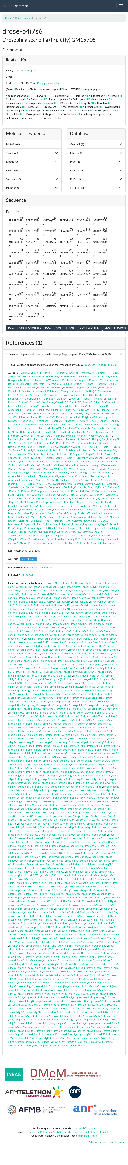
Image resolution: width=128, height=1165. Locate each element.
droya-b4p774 (43, 1015)
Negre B (58, 435)
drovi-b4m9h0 (43, 941)
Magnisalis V (15, 513)
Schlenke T (52, 454)
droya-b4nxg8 (26, 1001)
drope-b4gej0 (109, 779)
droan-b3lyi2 (106, 586)
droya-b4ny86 (95, 1001)
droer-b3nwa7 (65, 653)
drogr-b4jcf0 (81, 682)
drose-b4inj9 (103, 860)
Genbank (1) (77, 144)
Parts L (60, 439)
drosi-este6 (15, 901)
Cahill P (101, 483)
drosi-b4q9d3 (80, 867)
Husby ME (106, 502)
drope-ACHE (93, 767)
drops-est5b (56, 816)
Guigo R (103, 405)
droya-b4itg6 (15, 997)
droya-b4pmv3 (76, 1023)
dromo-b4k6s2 (16, 727)
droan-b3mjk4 (75, 612)
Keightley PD (89, 417)
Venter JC (24, 465)
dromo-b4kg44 (80, 742)
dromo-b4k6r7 (33, 723)
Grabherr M (71, 542)
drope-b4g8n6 (69, 771)
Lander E (104, 420)
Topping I (61, 535)
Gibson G (87, 402)
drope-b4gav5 (68, 775)
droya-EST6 (100, 1034)
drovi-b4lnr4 (31, 912)
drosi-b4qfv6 (97, 875)
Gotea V (34, 405)
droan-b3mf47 (44, 608)
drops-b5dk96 (32, 812)
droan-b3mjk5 (92, 612)
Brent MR (30, 387)
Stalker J (12, 531)
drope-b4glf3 (42, 786)
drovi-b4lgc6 (31, 904)
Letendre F (114, 505)
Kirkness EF (14, 420)
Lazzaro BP (31, 424)
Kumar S (84, 420)
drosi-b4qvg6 (80, 890)
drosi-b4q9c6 (48, 867)
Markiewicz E (15, 524)
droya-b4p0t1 (59, 1008)
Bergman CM (63, 372)
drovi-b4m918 (95, 941)
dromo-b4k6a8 (109, 716)
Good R (24, 405)
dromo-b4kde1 (71, 734)
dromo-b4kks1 (25, 753)
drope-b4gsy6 (60, 797)
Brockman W (38, 542)
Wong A (73, 468)
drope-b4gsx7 (43, 797)
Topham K (48, 535)
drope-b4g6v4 (33, 771)
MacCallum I (109, 542)
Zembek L (90, 539)
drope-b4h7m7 (60, 804)
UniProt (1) (76, 170)
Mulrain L (92, 516)
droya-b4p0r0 (51, 1004)
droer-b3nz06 (92, 656)
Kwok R (94, 420)
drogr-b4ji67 (40, 701)
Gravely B (45, 405)
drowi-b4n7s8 (67, 971)
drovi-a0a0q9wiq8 (94, 1041)
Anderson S (28, 479)
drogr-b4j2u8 (64, 675)
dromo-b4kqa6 (35, 756)
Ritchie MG (94, 446)
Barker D (13, 383)
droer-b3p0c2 (65, 660)
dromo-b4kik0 (77, 745)
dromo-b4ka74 (105, 727)
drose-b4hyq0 (25, 845)
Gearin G (13, 498)
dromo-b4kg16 (62, 742)
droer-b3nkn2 (81, 645)
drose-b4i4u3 (15, 849)
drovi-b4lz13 (62, 927)
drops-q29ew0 (107, 816)
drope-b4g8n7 (86, 771)
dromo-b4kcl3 (84, 730)
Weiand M (25, 539)
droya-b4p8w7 (102, 1012)
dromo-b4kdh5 (16, 738)
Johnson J (24, 417)
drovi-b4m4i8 (111, 934)
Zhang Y (84, 472)
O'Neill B (91, 520)
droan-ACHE (54, 583)
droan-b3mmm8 (94, 620)
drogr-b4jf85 (15, 697)
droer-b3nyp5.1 (83, 653)
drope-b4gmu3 (17, 790)
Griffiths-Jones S (78, 405)
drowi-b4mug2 (94, 952)
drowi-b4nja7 (92, 986)
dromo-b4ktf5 (50, 760)
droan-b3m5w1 (26, 597)
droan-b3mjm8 (65, 616)
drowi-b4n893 (78, 978)
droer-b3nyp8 (42, 656)
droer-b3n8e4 (25, 634)
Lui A (99, 509)
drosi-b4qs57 (41, 886)
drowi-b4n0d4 (68, 964)
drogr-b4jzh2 (112, 708)
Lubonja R (89, 509)
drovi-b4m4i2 (100, 930)
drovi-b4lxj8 (92, 923)
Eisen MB (37, 372)
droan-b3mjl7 (31, 616)
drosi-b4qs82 (57, 886)
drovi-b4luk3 (107, 919)
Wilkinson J (39, 539)
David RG (88, 394)
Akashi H (28, 380)
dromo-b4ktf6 (67, 760)
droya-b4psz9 (32, 1034)
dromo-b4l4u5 (42, 767)
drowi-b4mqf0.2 (44, 949)
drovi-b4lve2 (61, 923)
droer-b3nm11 (99, 645)
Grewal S (91, 498)
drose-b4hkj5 (75, 830)
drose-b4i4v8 (57, 853)
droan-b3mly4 (42, 620)
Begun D (67, 383)
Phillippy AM (99, 439)
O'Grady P (106, 435)
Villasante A (72, 465)
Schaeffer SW (24, 454)
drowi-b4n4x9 (42, 967)
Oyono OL (29, 524)
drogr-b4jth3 (79, 705)
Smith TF (39, 457)
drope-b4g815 (16, 775)
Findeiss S (98, 398)
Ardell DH (72, 380)
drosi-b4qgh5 (25, 878)
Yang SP (26, 472)
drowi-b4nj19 (75, 986)
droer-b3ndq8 (75, 642)
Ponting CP (113, 439)
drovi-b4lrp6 (15, 915)
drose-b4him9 (41, 830)
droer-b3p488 (84, 668)
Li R (63, 424)
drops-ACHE (104, 808)
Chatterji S (90, 391)
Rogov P (21, 528)
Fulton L (12, 402)
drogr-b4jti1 (95, 705)
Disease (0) (12, 170)
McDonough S (71, 513)
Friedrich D (98, 494)
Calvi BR (93, 387)
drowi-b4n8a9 (67, 975)
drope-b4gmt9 (94, 786)
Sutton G (25, 461)
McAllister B (15, 431)
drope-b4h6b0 (43, 804)
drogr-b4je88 (48, 690)
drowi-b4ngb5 (26, 986)
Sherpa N (72, 528)
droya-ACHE (76, 993)
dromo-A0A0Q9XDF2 (55, 738)
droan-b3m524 (98, 601)
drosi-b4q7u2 (15, 867)
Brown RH (56, 387)
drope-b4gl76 (25, 786)
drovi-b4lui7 (45, 919)
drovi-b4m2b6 (33, 930)
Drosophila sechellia (48, 83)
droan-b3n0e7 (96, 623)
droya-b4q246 (84, 1034)
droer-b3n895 (74, 1045)
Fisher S (63, 494)
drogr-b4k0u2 (16, 712)
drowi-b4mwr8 (34, 960)
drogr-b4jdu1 (75, 1041)
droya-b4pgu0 (85, 1019)
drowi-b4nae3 (62, 982)
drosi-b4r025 (79, 897)
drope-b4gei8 (75, 779)
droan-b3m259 (44, 601)
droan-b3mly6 (76, 620)
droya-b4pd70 (111, 1015)
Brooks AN (43, 387)
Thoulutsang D (33, 535)
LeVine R (14, 509)
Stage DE (61, 457)
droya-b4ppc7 (84, 1026)
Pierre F (66, 524)
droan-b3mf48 (62, 608)
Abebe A (43, 476)
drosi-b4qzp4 (105, 893)
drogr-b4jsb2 (63, 705)
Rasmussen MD (16, 446)
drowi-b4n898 (26, 982)
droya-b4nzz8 (112, 1001)
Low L (15, 428)
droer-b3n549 (16, 638)
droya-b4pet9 (34, 1019)
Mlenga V (63, 516)
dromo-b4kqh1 (88, 756)
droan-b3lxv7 (103, 583)
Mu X (39, 435)
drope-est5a (59, 808)
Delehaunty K (15, 398)
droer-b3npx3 (60, 649)
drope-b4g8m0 (51, 771)
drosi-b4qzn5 (25, 893)
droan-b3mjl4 (15, 616)
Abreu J (63, 476)
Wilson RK (36, 468)
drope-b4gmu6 (70, 790)
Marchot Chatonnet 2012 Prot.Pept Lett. (89, 1131)
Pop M (12, 442)
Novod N (80, 520)
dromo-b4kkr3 (85, 749)
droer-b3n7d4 (100, 631)
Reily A (53, 446)
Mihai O (12, 516)
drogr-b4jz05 (96, 708)
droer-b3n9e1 (75, 634)
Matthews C (40, 513)
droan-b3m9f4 (97, 597)
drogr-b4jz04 (80, 708)
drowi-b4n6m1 (77, 967)
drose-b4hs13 (32, 834)
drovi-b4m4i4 (45, 934)
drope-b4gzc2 (16, 801)
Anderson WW (43, 380)
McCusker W (55, 513)
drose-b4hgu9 (34, 827)
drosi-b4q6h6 (105, 864)
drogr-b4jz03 (64, 708)
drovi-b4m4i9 (16, 938)
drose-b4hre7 (15, 834)
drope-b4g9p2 (104, 771)
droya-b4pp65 (33, 1026)
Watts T (12, 468)
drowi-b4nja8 (108, 986)
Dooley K (53, 491)
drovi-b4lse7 (46, 915)
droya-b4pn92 (16, 1026)
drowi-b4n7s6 (34, 971)
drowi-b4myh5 (51, 964)
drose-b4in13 (87, 860)
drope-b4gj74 (66, 782)
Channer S (112, 483)
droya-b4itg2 (107, 993)
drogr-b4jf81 (56, 693)
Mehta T (85, 513)
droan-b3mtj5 (43, 623)
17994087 (27, 575)
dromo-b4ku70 (26, 1041)
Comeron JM (40, 394)
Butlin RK (68, 387)
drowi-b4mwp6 (88, 956)
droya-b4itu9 (31, 997)
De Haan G (113, 487)
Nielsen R (82, 435)
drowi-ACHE (49, 945)
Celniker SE (53, 391)
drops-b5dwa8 (101, 812)
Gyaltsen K (103, 498)
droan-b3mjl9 (48, 616)
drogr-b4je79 (15, 690)
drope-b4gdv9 (59, 779)
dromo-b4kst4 (105, 756)
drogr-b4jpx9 (15, 705)
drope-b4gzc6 (33, 801)
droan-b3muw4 (60, 623)
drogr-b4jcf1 (97, 682)
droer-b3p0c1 (48, 660)
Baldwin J (106, 472)
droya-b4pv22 (49, 1034)
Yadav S (62, 539)
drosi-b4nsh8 (39, 864)
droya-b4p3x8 (94, 1008)
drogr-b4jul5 (110, 705)
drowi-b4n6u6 (17, 971)
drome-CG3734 (103, 712)
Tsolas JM (99, 461)
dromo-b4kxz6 (44, 764)
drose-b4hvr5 (99, 834)
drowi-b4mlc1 (99, 945)
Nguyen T (25, 520)
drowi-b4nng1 (42, 993)
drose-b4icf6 (81, 856)
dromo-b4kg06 (44, 742)
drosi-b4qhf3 (58, 878)
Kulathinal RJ (71, 420)
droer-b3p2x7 (99, 660)
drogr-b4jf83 (88, 693)
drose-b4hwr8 (26, 838)
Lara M (82, 505)
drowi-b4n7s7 (50, 971)
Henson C (32, 502)
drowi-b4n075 (101, 975)
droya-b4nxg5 (98, 997)
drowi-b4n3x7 (25, 967)
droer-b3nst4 (48, 653)
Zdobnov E (62, 472)
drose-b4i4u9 (48, 849)
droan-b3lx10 (70, 583)
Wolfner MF (61, 468)
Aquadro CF (58, 380)
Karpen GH (62, 417)
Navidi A (103, 516)
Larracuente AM (68, 376)
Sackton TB (51, 376)
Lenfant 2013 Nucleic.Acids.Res (46, 1131)
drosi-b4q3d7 (55, 864)
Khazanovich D (48, 505)
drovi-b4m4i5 (62, 934)
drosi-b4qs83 (73, 886)
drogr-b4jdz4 (89, 686)
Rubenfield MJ (41, 450)
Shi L (81, 528)
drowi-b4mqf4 (97, 949)
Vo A (94, 535)
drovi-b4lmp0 (15, 912)
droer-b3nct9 (25, 642)
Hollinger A (45, 502)
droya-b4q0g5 (67, 1034)
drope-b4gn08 (16, 793)
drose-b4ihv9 (40, 860)
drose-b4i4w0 (74, 853)
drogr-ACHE (39, 671)
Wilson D (23, 468)
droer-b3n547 (109, 634)
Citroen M (41, 487)
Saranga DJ (109, 450)
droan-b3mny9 (26, 623)
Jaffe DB (94, 413)
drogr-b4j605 (15, 682)
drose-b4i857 (15, 856)
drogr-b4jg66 (80, 697)
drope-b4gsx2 (26, 797)
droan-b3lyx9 (31, 594)
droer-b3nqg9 (93, 649)
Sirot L (100, 454)
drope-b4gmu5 (53, 790)
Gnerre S (110, 402)
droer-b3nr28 (15, 653)
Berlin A (98, 479)
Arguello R (85, 380)
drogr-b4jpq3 (104, 701)
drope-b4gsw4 (102, 793)
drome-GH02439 (56, 716)
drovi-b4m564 (60, 941)
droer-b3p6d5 (76, 664)
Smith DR (49, 372)
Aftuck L (83, 476)
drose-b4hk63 (58, 830)
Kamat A (12, 505)
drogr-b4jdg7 (24, 686)
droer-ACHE (58, 627)
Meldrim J (96, 513)
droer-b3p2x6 (82, 660)
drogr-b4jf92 (63, 697)
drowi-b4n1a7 (85, 964)
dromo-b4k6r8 (51, 723)
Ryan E (40, 528)
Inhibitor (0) (13, 187)
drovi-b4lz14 (78, 927)
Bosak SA (102, 383)
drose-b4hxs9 (51, 841)
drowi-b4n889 (43, 978)
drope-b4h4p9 (68, 801)
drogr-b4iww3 (72, 671)
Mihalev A (23, 516)
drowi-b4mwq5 (106, 956)
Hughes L (82, 502)
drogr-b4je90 (81, 690)
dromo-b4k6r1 (51, 719)
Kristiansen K (43, 420)
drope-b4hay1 (26, 808)
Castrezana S (38, 391)
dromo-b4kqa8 (70, 756)
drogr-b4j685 (32, 682)
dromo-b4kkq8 (51, 749)
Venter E (12, 465)
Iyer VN (26, 376)
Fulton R (23, 402)
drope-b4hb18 (43, 808)
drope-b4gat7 (51, 775)
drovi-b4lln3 (93, 908)
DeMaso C (27, 491)
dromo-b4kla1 (59, 753)
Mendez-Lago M (76, 431)
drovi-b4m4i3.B (28, 934)
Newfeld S (69, 435)
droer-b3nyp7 (25, 656)
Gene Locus (21, 18)
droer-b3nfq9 (48, 645)
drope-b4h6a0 (101, 801)
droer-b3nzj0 (15, 660)
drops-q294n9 (43, 823)
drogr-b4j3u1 (80, 675)
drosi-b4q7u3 (31, 867)
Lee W (91, 505)
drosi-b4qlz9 (87, 882)
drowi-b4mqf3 (80, 949)
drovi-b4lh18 (15, 908)
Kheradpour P (106, 417)
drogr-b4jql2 (31, 705)
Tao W (47, 461)
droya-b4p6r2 (67, 1012)
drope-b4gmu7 (88, 790)
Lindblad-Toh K (92, 424)
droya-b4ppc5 (50, 1026)
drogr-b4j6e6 (41, 679)
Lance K (73, 505)
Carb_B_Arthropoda (26, 70)
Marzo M (85, 428)
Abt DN (105, 376)
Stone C (63, 531)
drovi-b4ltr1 (30, 919)
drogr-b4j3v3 (97, 675)
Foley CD (74, 494)
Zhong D (101, 539)
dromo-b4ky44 (97, 764)
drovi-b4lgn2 (95, 904)
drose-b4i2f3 (91, 845)
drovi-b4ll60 (62, 908)
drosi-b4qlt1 (72, 882)
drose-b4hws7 (77, 838)
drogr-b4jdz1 (57, 686)
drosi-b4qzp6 (31, 897)
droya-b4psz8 (15, 1034)
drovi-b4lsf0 (77, 915)
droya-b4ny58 (78, 1001)
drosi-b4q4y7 (89, 864)
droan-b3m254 (26, 601)
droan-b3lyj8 (47, 590)
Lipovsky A (26, 509)
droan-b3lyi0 (90, 586)
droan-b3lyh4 (24, 586)
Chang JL (66, 391)
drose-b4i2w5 (108, 845)
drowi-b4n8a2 (16, 975)
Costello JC (55, 394)
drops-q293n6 (102, 819)
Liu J (42, 509)
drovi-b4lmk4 (108, 908)
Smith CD (28, 457)
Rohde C (17, 450)
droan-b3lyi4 (31, 590)
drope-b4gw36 (111, 797)
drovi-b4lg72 (15, 904)
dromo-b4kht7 (43, 745)
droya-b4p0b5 (17, 1004)
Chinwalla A (104, 391)
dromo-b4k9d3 (51, 727)
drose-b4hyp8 (102, 841)
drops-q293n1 (50, 819)
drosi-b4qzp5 (15, 897)
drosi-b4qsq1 (31, 890)
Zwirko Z (13, 542)
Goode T (53, 498)
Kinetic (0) (12, 161)
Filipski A (86, 398)
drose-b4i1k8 (75, 845)
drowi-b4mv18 (16, 956)
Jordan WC (49, 417)
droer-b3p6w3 (94, 664)
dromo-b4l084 (76, 767)
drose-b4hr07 (91, 830)
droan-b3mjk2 (42, 612)
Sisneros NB (14, 457)
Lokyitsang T (60, 509)
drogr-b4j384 (107, 679)
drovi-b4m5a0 (50, 938)
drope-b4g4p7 (16, 771)
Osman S (102, 520)
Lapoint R (18, 424)
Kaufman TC (102, 372)
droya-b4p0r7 (68, 1004)
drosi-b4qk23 (39, 882)
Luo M (42, 428)
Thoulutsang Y (16, 535)
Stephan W (83, 457)
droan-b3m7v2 (62, 597)
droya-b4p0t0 (42, 1008)
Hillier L (115, 409)
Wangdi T (13, 539)
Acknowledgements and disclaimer (107, 1142)
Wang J (96, 465)
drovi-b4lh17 (111, 904)
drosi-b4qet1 (81, 875)
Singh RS (90, 454)
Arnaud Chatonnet (86, 1128)
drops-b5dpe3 (49, 812)
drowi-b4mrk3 (60, 952)
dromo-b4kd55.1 (103, 730)
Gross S (93, 405)
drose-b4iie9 (56, 860)
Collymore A (55, 487)
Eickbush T (63, 398)
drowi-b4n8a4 (50, 975)
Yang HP (16, 472)
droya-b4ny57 (61, 1001)
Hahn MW (42, 409)
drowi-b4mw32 (34, 956)
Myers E (47, 435)
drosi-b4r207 (96, 897)
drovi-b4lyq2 (15, 927)
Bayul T (88, 479)
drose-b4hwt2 (111, 838)
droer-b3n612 (84, 638)
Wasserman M (108, 465)
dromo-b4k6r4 (86, 719)
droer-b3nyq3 (75, 656)
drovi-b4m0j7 (110, 927)
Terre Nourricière (87, 1135)
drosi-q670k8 (30, 901)
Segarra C (78, 454)
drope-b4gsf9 (84, 793)
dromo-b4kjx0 (94, 745)
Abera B (53, 476)
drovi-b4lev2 (62, 901)
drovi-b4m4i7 (95, 934)
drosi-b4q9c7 (64, 867)
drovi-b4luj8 (76, 919)
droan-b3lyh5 (41, 586)
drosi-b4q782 (32, 875)
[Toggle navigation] (120, 6)
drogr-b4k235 (67, 712)
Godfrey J (13, 405)
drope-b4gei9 (92, 779)
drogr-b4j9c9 (57, 679)
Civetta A (13, 394)
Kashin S (34, 505)
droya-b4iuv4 (47, 997)
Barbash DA (111, 380)
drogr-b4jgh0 (96, 697)
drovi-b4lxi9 (77, 923)
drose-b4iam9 (49, 856)
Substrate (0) (13, 179)
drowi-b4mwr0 (16, 960)
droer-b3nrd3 (32, 653)
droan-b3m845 (27, 605)
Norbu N (69, 520)
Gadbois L (111, 494)
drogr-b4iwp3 (54, 671)
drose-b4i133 (107, 853)
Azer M (51, 479)
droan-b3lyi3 (15, 590)
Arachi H (40, 479)
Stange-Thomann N (29, 531)
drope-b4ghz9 (16, 782)
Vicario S (36, 465)
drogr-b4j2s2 (47, 675)
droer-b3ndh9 (58, 642)
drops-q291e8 (33, 819)
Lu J (36, 428)
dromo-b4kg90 (98, 742)
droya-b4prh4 (77, 1030)
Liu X (36, 509)
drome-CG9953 (16, 716)
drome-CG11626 (36, 716)
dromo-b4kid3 (60, 745)
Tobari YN (73, 461)
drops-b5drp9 (66, 812)
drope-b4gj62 (32, 782)
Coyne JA (68, 394)
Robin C (106, 446)
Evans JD (75, 398)
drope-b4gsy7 (77, 797)
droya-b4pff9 (50, 1019)
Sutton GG (37, 461)
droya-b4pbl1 (77, 1015)
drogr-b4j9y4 (74, 679)
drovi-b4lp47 (47, 912)
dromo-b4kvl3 (84, 760)
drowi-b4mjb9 (65, 945)
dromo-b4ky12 (62, 764)
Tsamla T (72, 535)
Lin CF (69, 424)
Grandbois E (77, 498)
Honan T (58, 502)
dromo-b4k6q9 (34, 719)
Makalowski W (71, 428)
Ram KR (96, 442)
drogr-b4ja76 (48, 682)
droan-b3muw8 (78, 623)
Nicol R (48, 520)
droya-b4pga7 (68, 1019)
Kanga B (23, 505)
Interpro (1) (76, 152)
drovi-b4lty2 (59, 1041)
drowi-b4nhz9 (42, 986)
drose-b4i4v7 (41, 853)
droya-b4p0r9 (102, 1004)
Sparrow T (99, 528)
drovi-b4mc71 (16, 945)
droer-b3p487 (67, 668)
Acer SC (73, 476)
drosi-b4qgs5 (41, 878)
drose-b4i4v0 (64, 849)
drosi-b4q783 (48, 875)
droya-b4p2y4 (41, 1045)
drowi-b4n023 (84, 975)
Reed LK (30, 446)
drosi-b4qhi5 (89, 878)
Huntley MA (81, 413)
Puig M (70, 442)
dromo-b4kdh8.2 (98, 738)
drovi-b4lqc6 (94, 912)
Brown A (91, 483)
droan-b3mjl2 (109, 612)
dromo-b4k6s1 (103, 723)
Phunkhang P (53, 524)
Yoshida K (49, 472)
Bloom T (12, 483)
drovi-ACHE (46, 901)
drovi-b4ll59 (47, 908)
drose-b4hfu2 (94, 823)
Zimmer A (113, 539)
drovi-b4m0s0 (15, 930)
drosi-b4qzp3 (89, 893)
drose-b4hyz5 (59, 845)
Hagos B (13, 502)
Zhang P (73, 472)
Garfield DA (61, 402)
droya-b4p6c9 (17, 1012)
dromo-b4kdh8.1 (78, 738)
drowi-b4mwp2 (70, 956)
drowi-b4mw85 (52, 956)
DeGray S (14, 491)
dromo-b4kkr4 (102, 749)
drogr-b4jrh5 (47, 705)
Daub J (78, 394)
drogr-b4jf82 (72, 693)
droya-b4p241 (26, 1015)
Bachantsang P (64, 479)
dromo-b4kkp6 (16, 749)
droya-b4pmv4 (93, 1023)
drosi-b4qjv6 (24, 882)
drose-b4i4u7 (31, 849)
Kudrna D (57, 420)
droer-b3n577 (67, 638)
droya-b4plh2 (41, 1023)
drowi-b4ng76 (96, 982)
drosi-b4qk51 (56, 882)
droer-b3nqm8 (111, 649)
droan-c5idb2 (42, 627)
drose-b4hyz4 (42, 845)
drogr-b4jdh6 (41, 686)
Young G (72, 539)
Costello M (80, 487)
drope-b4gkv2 (100, 782)
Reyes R (113, 524)
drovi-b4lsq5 (109, 915)
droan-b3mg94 (79, 608)
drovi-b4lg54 (109, 901)
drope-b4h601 (96, 804)
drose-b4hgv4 (85, 827)
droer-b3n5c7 (73, 627)
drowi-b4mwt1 (69, 960)
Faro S (39, 494)
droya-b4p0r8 (85, 1004)
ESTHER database (15, 6)
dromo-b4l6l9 (59, 767)
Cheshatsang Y (16, 487)
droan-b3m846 (44, 605)
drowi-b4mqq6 (26, 952)
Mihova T (36, 516)
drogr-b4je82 (31, 690)
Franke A (86, 494)
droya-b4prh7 (111, 1030)
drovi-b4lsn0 (93, 915)
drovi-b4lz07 (47, 927)
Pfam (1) (75, 161)
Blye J (22, 483)
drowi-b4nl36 (81, 989)
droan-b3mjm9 (82, 616)
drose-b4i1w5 (77, 1038)
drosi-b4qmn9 (103, 882)
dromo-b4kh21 (26, 745)
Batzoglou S (54, 383)
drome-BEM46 (85, 712)
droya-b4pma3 (58, 1023)
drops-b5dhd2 (15, 812)
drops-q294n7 (26, 823)
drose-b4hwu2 (34, 841)
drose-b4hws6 (60, 838)
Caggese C (81, 387)
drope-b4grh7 (68, 793)
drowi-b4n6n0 (94, 967)
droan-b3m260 (62, 601)
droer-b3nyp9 (59, 656)
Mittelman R (49, 516)
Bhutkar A (78, 383)
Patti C (41, 524)
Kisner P (62, 505)
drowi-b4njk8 (31, 989)
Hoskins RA (40, 413)
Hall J (23, 502)
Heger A (105, 409)
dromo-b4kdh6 (34, 738)
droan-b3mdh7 (80, 605)
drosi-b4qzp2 (73, 893)
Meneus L (108, 513)
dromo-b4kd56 (36, 734)
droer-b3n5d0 (90, 627)
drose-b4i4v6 (24, 853)
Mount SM (29, 435)
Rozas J (27, 450)
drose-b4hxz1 (85, 841)
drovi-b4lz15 (94, 927)
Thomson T (99, 531)
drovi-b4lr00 (110, 912)
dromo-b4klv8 (76, 753)
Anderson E (14, 479)
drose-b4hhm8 (102, 827)
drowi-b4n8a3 (33, 975)
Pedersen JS (72, 439)
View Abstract (28, 559)
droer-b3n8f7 (42, 634)
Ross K (31, 528)
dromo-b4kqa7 (52, 756)
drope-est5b (74, 808)
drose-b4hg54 (111, 823)
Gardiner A (48, 402)
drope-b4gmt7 (76, 786)
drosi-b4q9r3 (41, 871)
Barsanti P (25, 383)
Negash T (13, 520)
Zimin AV (95, 472)
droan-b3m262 (80, 601)
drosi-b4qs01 (24, 886)
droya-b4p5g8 (111, 1008)
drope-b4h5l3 (84, 801)
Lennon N (101, 505)
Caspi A (26, 391)
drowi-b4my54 (16, 964)
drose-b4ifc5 (24, 860)
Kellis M (115, 372)
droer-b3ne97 (15, 645)
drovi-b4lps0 (78, 912)
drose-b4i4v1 (81, 849)
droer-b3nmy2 (26, 649)
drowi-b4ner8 (79, 982)
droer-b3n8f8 (58, 634)
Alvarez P (24, 542)
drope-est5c (89, 808)
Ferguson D (51, 494)
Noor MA (94, 435)
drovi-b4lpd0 (63, 912)
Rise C (11, 528)
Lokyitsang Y (76, 509)
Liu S (49, 509)
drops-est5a (41, 816)
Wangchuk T (105, 535)
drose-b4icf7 (97, 856)
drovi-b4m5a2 (84, 938)
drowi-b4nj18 (59, 986)
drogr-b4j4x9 (24, 679)
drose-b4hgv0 (51, 827)
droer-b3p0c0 (31, 660)
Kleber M (84, 542)
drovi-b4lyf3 (107, 923)
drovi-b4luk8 (15, 923)
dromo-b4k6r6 (16, 723)
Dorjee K (100, 491)
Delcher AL (101, 394)
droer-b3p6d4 (59, 664)
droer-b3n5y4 (49, 631)
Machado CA (54, 428)
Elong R (12, 494)
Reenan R (42, 446)
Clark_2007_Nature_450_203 (101, 364)
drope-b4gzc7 (50, 801)
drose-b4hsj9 (49, 834)
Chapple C (77, 391)
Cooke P (68, 487)
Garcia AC (34, 402)
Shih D (89, 528)
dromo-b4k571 (69, 727)
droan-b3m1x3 (65, 594)
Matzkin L (111, 428)
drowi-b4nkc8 (48, 989)
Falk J (21, 494)
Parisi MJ (39, 439)
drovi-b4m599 (78, 941)
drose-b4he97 (77, 823)
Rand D (106, 442)
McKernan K (59, 431)
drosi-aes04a (23, 864)
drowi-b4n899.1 (86, 971)
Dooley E (64, 491)
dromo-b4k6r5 (104, 719)
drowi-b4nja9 (15, 989)
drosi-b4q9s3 (73, 871)
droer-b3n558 (33, 638)
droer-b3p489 (101, 668)
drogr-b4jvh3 (31, 708)
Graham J (65, 498)
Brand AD (18, 387)
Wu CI (95, 468)
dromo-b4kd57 (54, 734)
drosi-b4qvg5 (64, 890)
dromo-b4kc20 (51, 730)
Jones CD (36, 417)
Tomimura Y (86, 461)
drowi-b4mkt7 (82, 945)
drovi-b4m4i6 (78, 934)
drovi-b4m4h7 (50, 930)
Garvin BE (75, 402)
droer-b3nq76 (76, 649)
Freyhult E (110, 398)
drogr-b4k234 (50, 712)
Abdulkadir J (30, 476)
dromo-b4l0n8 (25, 767)
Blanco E (90, 383)
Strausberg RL (98, 457)
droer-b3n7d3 (83, 631)
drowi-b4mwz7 (86, 960)
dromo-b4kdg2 (89, 734)
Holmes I (28, 413)
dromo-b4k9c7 (34, 727)
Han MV (95, 409)
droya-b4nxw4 (43, 1001)
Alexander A (96, 476)
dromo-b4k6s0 (86, 723)
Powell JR (35, 442)
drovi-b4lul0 (46, 923)
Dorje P (89, 491)
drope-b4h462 (78, 804)
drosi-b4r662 (112, 897)
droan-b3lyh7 (57, 586)
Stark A (71, 457)
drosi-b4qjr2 (105, 878)
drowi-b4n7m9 (26, 1038)
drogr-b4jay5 (65, 682)
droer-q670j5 (22, 671)
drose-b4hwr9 (43, 838)
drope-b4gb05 (85, 775)
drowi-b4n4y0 (60, 967)
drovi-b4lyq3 (31, 927)
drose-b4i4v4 (97, 849)
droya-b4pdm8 (17, 1019)
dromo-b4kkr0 (68, 749)
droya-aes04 (91, 993)
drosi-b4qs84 (89, 886)
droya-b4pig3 (101, 1019)
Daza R (102, 487)
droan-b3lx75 (86, 583)
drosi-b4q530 (106, 871)
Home (8, 18)
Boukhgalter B (64, 483)
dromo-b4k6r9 (68, 723)
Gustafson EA (15, 409)
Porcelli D (23, 442)
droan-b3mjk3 (59, 612)
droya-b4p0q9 (34, 1004)
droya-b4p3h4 (76, 1008)
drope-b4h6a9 (26, 804)
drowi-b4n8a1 (104, 971)
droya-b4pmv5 (111, 1023)
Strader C (74, 531)
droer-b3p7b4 (110, 664)
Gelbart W (14, 376)
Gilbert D (99, 402)
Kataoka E (75, 417)
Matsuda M (98, 428)
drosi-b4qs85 (106, 886)
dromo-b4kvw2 (102, 760)
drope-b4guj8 (94, 797)
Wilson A (51, 539)
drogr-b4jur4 (15, 708)
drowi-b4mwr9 (51, 960)
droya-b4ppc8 (101, 1026)
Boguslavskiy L (35, 483)
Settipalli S (51, 528)
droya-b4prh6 (94, 1030)
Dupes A (111, 491)
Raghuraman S (91, 524)
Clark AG (26, 372)
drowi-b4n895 (95, 978)
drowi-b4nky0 (64, 989)
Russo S (62, 450)
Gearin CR (24, 498)
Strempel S (113, 457)
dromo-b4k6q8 (16, 719)
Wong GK (85, 468)
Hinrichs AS (15, 413)
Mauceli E (96, 542)
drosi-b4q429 (89, 871)
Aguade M (16, 380)
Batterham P (39, 383)
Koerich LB (28, 420)
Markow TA (88, 372)
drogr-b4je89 (64, 690)
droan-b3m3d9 (101, 594)
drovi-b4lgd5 (47, 904)
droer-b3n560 (50, 638)
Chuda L (30, 487)
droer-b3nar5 (100, 638)
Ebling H (37, 398)
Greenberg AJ (60, 405)
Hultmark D (67, 413)
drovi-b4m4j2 (32, 938)
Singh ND (84, 376)
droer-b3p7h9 (15, 668)
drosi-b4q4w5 (72, 864)
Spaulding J (113, 528)
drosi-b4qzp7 (47, 897)
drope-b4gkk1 (43, 1038)
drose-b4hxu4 (68, 841)
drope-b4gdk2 (25, 779)
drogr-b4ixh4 (15, 675)
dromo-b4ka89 (16, 730)
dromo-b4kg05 (26, 742)
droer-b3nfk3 (32, 645)
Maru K (28, 513)
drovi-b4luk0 (91, 919)
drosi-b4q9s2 (57, 871)
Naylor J (114, 516)
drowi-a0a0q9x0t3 (96, 1038)
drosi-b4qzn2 (96, 890)
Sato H (11, 454)
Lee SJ (42, 424)
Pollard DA (38, 376)
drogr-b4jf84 (104, 693)
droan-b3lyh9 (74, 586)
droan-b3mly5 (59, 620)
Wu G (103, 468)
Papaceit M (26, 439)
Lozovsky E (26, 428)
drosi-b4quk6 (47, 890)
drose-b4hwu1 (17, 841)
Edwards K (49, 398)
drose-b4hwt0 (94, 838)
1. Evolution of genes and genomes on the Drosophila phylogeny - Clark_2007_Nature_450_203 (59, 354)
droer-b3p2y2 (42, 664)
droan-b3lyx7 (15, 594)
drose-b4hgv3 (68, 827)
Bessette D (110, 479)
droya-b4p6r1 (50, 1012)
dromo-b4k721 (87, 727)
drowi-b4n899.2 (44, 982)
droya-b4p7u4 (84, 1012)
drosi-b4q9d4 (97, 867)
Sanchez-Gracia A (92, 450)
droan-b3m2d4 (83, 594)
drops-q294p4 (60, 823)
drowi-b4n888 (26, 978)
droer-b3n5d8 (107, 627)
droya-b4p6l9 (33, 1012)
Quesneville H (83, 442)
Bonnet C (50, 483)
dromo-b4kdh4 (107, 734)
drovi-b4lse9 (62, 915)
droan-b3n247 (25, 627)
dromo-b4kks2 (42, 753)
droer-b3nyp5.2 (102, 653)
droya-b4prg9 (44, 1030)
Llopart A (107, 424)
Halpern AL (70, 409)
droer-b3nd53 (42, 642)
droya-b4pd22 (94, 1015)
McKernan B (44, 431)
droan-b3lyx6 (111, 590)
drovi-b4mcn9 (43, 1041)
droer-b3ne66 (92, 642)
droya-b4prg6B (26, 1030)
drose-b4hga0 (17, 827)
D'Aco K (92, 487)
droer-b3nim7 (65, 645)
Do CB (28, 398)
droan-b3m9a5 (79, 597)
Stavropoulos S (49, 531)
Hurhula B (94, 502)
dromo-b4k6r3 (69, 719)
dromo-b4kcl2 (68, 730)
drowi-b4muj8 (111, 952)
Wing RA (48, 468)
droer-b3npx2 (43, 649)
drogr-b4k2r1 (33, 712)
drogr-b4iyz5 (31, 675)
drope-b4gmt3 (59, 786)
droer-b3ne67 (109, 642)
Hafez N (115, 498)
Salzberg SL (75, 450)
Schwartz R (66, 454)
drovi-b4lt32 (15, 919)
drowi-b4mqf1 (62, 949)
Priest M (77, 524)
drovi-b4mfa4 (33, 945)
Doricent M (77, 491)
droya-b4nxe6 (81, 997)
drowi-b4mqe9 (26, 949)
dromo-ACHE (74, 716)
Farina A (30, 494)
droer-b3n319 (92, 634)
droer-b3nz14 (109, 656)
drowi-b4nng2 (59, 993)
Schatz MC (39, 454)
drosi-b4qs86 (15, 890)
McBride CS (29, 431)
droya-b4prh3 (61, 1030)
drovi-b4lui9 (61, 919)
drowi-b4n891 (60, 978)
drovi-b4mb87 (112, 941)
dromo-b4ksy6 (16, 760)
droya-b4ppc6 (67, 1026)
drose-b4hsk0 (65, 834)
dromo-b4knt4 (93, 753)
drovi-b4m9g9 (26, 941)
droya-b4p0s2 (25, 1008)
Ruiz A (53, 450)
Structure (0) (13, 152)
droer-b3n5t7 (32, 631)
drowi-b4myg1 (34, 964)
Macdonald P (111, 509)
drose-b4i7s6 (90, 853)
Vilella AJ (59, 465)
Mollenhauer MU (105, 431)
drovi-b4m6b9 (101, 938)
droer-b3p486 (50, 668)
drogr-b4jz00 (47, 708)
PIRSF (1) (75, 179)
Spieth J (50, 457)
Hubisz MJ (53, 413)
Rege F (104, 524)
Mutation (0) (13, 144)
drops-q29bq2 (72, 816)
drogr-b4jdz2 (73, 686)
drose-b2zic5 (57, 1045)
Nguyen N (37, 520)
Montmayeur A (78, 516)
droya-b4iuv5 (64, 997)
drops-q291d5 (16, 819)
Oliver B (75, 372)
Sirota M (110, 454)
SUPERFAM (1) (79, 187)
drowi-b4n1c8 (102, 964)
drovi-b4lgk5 (79, 904)
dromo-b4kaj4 (33, 730)
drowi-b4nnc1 (25, 993)
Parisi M (50, 439)
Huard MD (70, 502)
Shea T (62, 528)
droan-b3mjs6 (99, 616)
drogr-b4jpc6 (88, 701)
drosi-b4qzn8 (57, 893)
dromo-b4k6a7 (91, 716)
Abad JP (94, 376)
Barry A (78, 479)
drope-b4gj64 (49, 782)
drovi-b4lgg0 (63, 904)
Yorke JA (37, 472)
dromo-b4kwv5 (26, 764)
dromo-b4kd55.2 (17, 734)
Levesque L (53, 424)
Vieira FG (47, 465)
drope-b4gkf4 (83, 782)
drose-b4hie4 (25, 830)
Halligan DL (55, 409)
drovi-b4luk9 (31, 923)
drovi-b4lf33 (77, 901)
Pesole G (85, 439)
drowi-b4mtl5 (76, 952)
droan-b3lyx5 (95, 590)
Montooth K (15, 435)
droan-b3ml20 (25, 620)
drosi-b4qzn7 (41, 893)
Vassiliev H (85, 535)
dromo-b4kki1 (111, 745)
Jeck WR (12, 417)
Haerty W (30, 409)
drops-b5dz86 (25, 816)
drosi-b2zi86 (24, 1045)
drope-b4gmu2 (111, 786)
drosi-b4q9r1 (25, 871)
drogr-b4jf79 (24, 693)
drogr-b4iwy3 (88, 671)
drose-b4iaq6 (65, 856)
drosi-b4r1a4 (63, 897)
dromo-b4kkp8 (33, 749)
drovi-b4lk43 (31, 908)
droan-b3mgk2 (97, 608)
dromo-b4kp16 (17, 756)
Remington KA (66, 446)
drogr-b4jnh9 (72, 701)
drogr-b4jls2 (56, 701)
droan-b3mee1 (27, 608)
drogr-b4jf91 (47, 697)
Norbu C (58, 520)
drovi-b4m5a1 (67, 938)
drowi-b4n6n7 (111, 967)
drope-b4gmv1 (106, 790)
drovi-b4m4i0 (83, 930)
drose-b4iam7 (32, 856)
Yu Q (80, 539)
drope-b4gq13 (51, 793)
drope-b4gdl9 (42, 779)
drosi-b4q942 (65, 875)
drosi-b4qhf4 (74, 878)
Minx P (91, 431)
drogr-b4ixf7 (105, 671)
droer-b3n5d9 (15, 631)
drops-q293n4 (68, 819)
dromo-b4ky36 (79, 764)
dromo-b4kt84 (33, 760)
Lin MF (78, 424)
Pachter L (13, 439)
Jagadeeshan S (108, 413)
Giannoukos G (39, 498)
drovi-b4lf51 (93, 901)
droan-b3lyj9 (62, 590)
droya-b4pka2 (24, 1023)
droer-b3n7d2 (66, 631)
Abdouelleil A (15, 476)
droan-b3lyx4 (78, 590)
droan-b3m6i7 (44, 597)
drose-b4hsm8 (82, 834)
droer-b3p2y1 (25, 664)
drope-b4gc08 (103, 775)
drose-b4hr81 (108, 830)
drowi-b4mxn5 (104, 960)
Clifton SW (26, 394)
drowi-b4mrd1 (43, 952)
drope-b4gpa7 (33, 793)
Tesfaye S (86, 531)
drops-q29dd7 (89, 816)
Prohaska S (48, 442)
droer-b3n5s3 (60, 1038)
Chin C (60, 542)
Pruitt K (60, 442)
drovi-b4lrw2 (30, 915)
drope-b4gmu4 (35, 790)
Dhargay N (40, 491)
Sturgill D (13, 461)
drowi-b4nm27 (98, 989)
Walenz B (85, 465)
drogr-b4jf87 (31, 697)
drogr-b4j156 (90, 679)
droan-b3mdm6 (98, 605)
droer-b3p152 (33, 668)
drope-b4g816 (34, 775)
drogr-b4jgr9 (24, 701)
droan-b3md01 (62, 605)
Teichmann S (59, 461)
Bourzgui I (79, 483)
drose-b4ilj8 (71, 860)
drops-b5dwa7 (83, 812)
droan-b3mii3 (25, 612)
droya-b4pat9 (60, 1015)
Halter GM (83, 409)
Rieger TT (80, 446)
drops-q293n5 (85, 819)
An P (106, 476)
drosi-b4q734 (15, 875)
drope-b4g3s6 (109, 767)
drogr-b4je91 (97, 690)
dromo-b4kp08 (111, 753)
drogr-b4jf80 (40, 693)
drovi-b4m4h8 (67, 930)
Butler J (51, 542)
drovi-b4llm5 (77, 908)
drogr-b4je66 (105, 686)
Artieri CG (97, 380)
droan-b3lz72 (48, 594)
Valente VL (112, 461)
